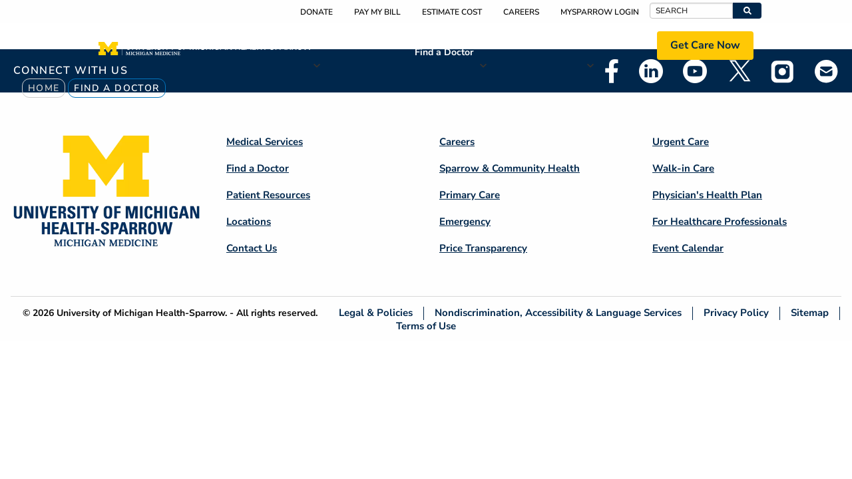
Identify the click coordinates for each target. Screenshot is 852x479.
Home (44, 88)
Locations (619, 45)
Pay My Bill (377, 12)
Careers (521, 12)
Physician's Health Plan (707, 195)
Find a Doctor (444, 52)
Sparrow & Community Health (509, 168)
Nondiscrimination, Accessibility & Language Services (558, 313)
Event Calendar (688, 248)
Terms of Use (426, 325)
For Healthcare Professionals (719, 221)
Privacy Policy (736, 313)
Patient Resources (530, 45)
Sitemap (810, 313)
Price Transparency (483, 248)
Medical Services (360, 45)
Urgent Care (680, 141)
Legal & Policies (376, 313)
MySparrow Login (599, 12)
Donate (316, 12)
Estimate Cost (452, 12)
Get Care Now (705, 45)
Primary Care (469, 195)
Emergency (465, 221)
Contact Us (251, 248)
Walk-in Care (683, 168)
